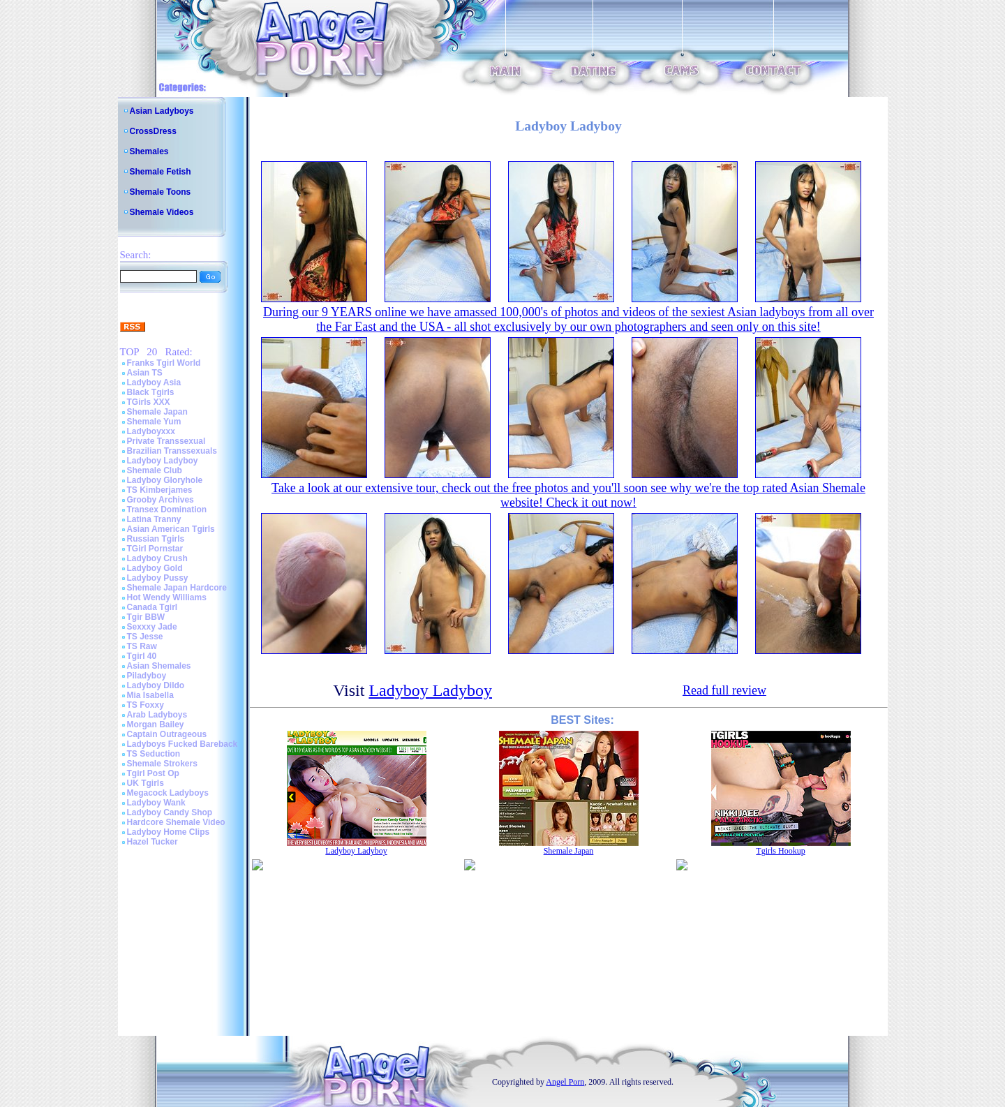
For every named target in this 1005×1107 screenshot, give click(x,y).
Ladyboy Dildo (156, 685)
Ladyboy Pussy (157, 578)
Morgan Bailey (155, 724)
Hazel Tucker (152, 842)
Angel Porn (565, 1082)
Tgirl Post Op (153, 773)
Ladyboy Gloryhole (165, 480)
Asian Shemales (159, 666)
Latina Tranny (154, 519)
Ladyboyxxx (151, 431)
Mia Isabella (150, 695)
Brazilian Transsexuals (172, 451)
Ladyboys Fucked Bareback (182, 744)
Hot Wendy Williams (167, 597)
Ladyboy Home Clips (168, 832)
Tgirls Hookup (780, 851)
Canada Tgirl (152, 607)
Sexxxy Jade (152, 627)
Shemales (149, 151)
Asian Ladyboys (162, 111)
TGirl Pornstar (155, 549)
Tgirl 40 (142, 656)
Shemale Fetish (160, 172)
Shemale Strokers (162, 763)
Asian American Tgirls (171, 529)
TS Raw (142, 646)
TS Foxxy (145, 705)
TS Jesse (145, 636)
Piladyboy (147, 676)
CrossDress (153, 131)
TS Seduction (154, 754)
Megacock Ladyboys (168, 793)
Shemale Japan (157, 412)
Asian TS (145, 373)
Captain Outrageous (167, 734)
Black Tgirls (150, 392)
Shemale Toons (160, 192)
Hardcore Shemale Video (176, 822)
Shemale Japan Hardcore (177, 588)
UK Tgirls (145, 783)
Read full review (724, 690)
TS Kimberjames (160, 490)
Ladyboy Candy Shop (170, 812)
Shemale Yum (154, 421)
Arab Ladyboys (157, 715)
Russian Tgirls (156, 539)
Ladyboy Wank (156, 803)
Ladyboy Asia (154, 382)
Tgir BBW (146, 617)
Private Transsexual (166, 441)
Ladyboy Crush (157, 558)
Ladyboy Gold (155, 568)
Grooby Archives (160, 500)
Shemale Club (154, 470)
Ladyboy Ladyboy (162, 461)
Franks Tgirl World (164, 363)
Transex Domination (167, 509)
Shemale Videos (162, 212)
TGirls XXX (148, 402)
